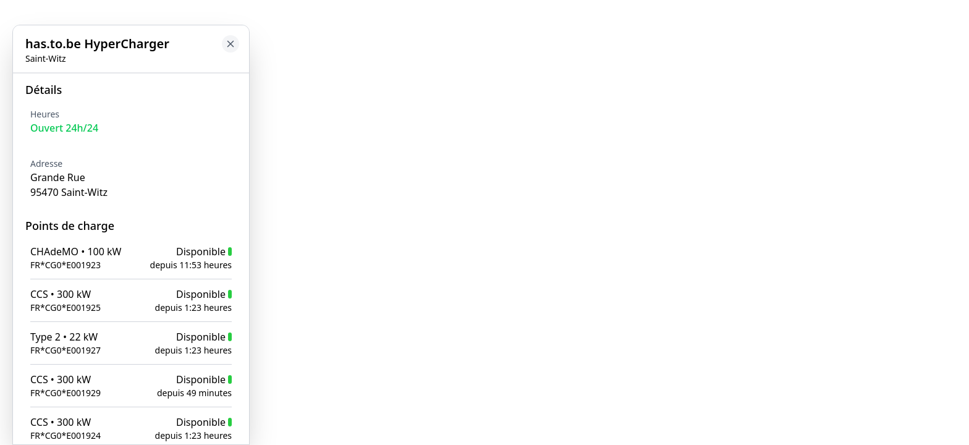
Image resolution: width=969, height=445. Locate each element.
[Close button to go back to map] (10, 84)
